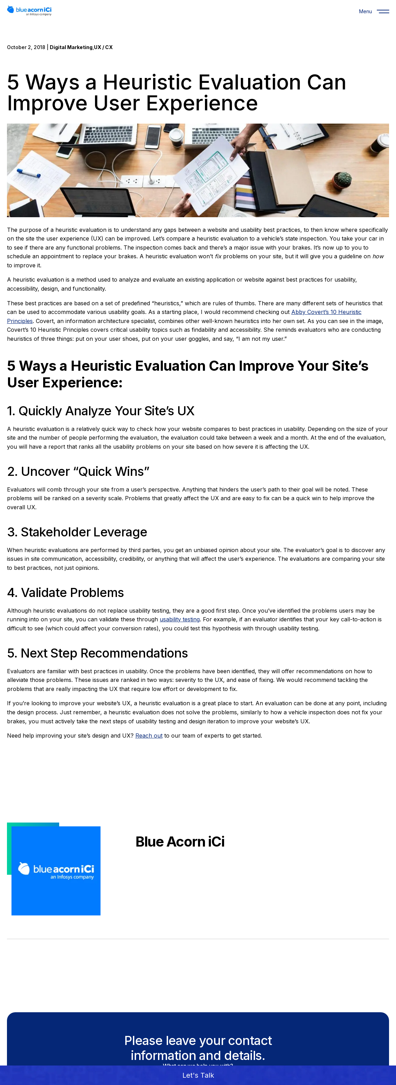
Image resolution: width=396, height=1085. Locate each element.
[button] (198, 1075)
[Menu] (365, 11)
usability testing (180, 619)
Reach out (149, 735)
